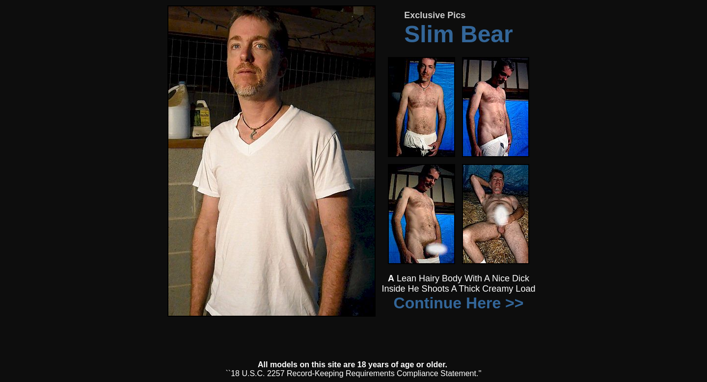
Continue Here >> (459, 303)
